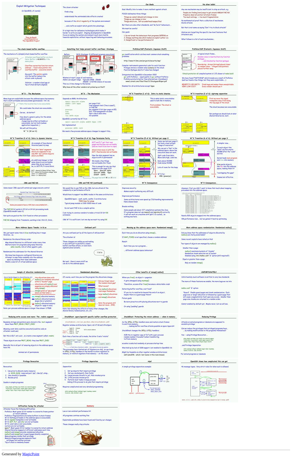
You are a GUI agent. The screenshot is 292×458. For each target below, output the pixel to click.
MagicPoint (30, 454)
